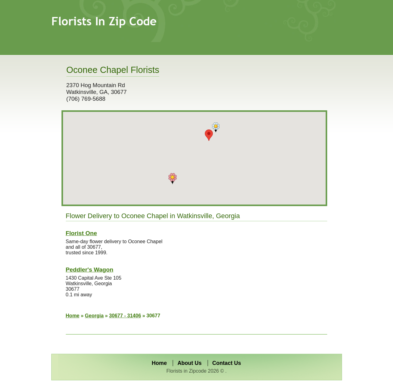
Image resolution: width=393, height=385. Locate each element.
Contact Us (226, 363)
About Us (189, 363)
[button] (172, 178)
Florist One (81, 233)
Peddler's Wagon (89, 269)
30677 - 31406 (125, 315)
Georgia (94, 315)
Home (72, 315)
